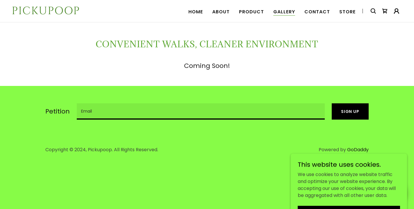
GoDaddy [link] (358, 149)
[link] (80, 12)
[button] (396, 11)
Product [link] (251, 11)
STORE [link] (347, 11)
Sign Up (350, 111)
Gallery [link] (284, 11)
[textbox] (201, 111)
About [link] (221, 11)
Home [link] (195, 11)
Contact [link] (317, 11)
